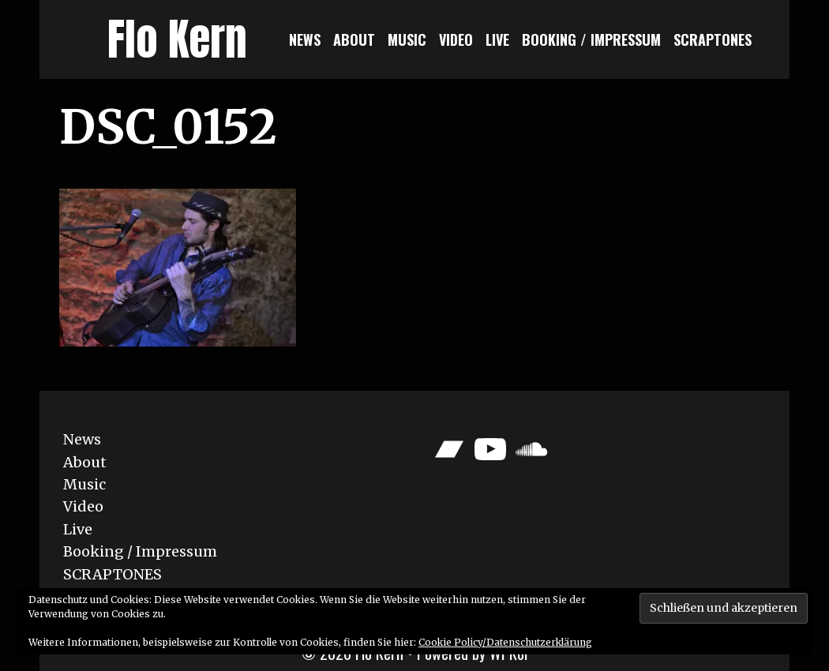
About (354, 39)
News (305, 39)
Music (407, 39)
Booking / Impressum (591, 39)
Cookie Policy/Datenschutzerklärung (505, 642)
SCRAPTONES (712, 39)
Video (456, 39)
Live (497, 39)
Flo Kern (177, 39)
